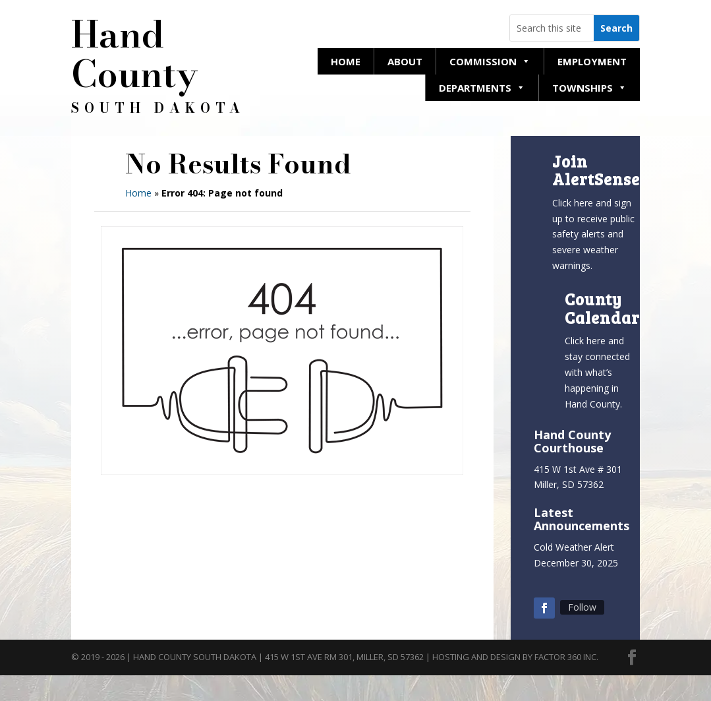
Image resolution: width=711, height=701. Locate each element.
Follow (582, 607)
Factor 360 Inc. (566, 657)
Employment (592, 61)
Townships (589, 88)
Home (345, 61)
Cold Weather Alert (574, 547)
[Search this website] (552, 28)
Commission (489, 61)
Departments (482, 88)
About (404, 61)
